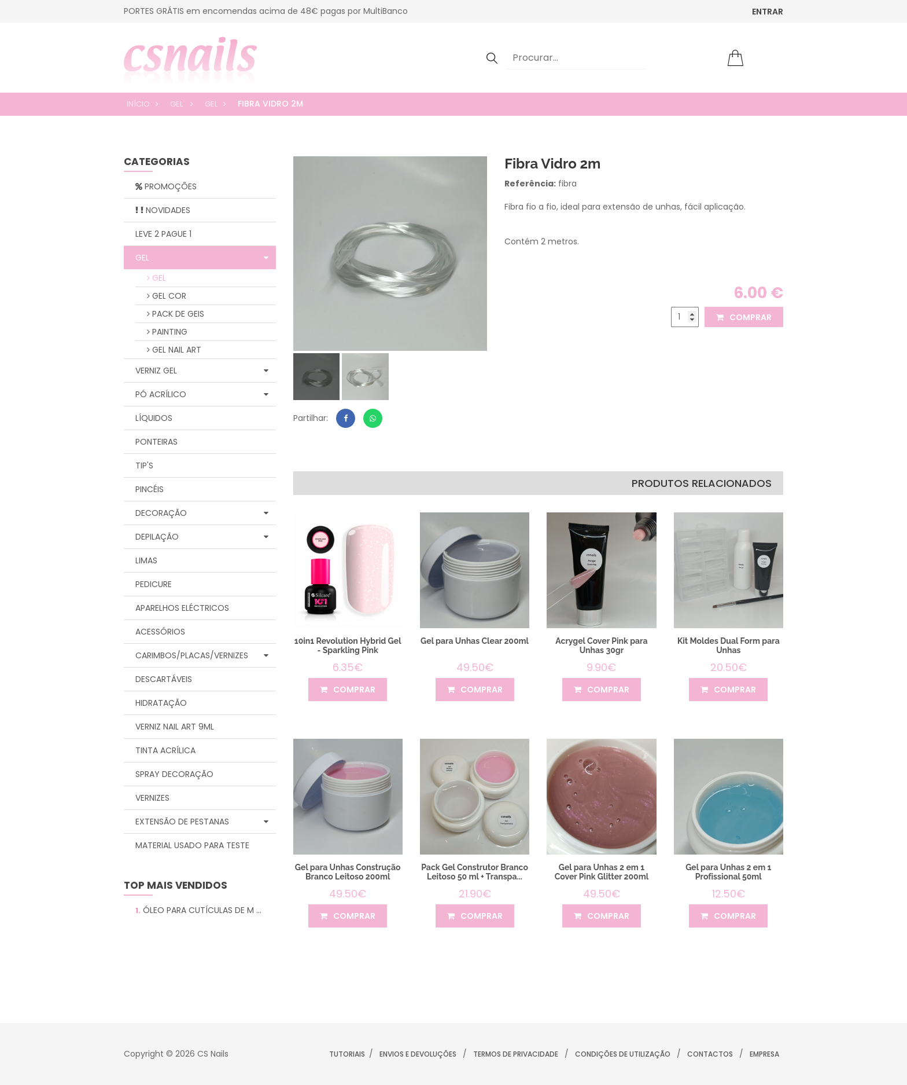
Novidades (162, 210)
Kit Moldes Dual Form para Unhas (728, 645)
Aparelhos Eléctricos (182, 608)
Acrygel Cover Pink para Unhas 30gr (601, 645)
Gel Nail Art (174, 349)
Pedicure (153, 584)
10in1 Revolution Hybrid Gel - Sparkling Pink (347, 645)
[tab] (316, 376)
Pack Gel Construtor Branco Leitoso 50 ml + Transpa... (474, 872)
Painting (167, 332)
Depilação (201, 536)
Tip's (144, 465)
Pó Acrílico (201, 394)
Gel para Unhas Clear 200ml (475, 641)
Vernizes (152, 798)
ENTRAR (767, 11)
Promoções (166, 186)
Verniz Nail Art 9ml (174, 726)
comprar (744, 317)
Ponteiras (156, 442)
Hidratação (161, 703)
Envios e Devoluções (417, 1054)
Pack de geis (175, 314)
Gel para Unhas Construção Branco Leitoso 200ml (348, 872)
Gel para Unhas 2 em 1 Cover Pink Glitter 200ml (601, 872)
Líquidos (153, 418)
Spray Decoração (174, 774)
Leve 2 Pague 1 (163, 234)
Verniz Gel (201, 370)
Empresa (764, 1054)
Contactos (710, 1054)
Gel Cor (166, 296)
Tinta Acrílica (165, 750)
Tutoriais (347, 1054)
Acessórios (160, 631)
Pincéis (149, 489)
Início (138, 103)
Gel (177, 103)
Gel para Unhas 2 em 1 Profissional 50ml (728, 872)
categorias (157, 162)
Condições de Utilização (622, 1054)
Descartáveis (163, 679)
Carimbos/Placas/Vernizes (201, 655)
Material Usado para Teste (192, 845)
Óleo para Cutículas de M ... (198, 910)
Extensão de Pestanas (201, 821)
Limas (146, 560)
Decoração (201, 513)
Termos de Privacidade (515, 1054)
